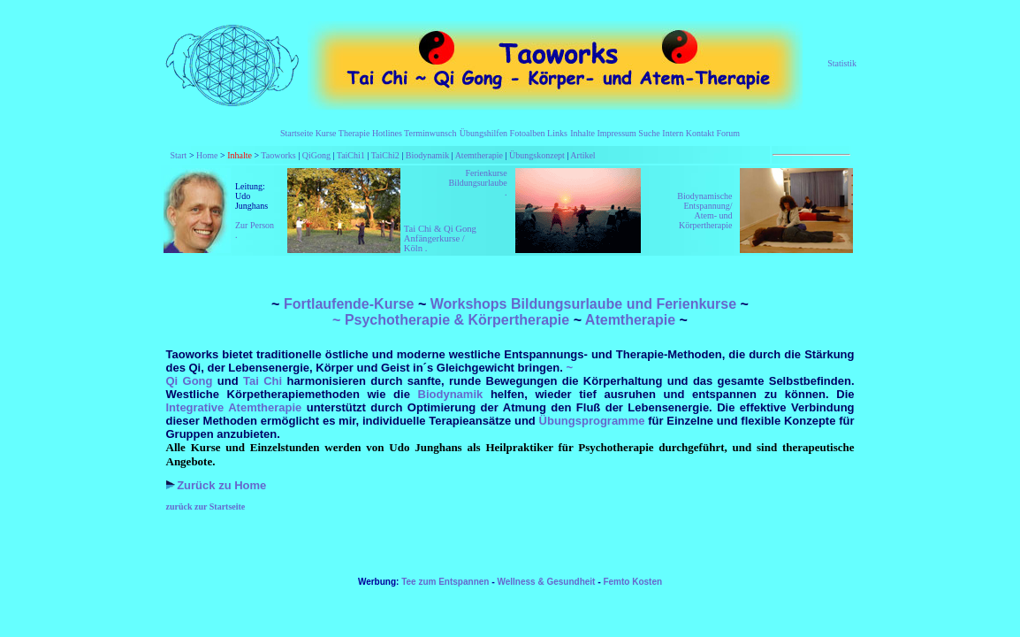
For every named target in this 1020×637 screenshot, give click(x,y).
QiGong (316, 155)
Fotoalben (527, 133)
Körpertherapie (519, 319)
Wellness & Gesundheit (546, 582)
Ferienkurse (485, 173)
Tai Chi (264, 381)
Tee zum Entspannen (446, 582)
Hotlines (387, 133)
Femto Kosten (632, 582)
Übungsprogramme (592, 420)
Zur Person (254, 225)
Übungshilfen (483, 133)
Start (179, 155)
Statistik (841, 63)
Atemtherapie (479, 155)
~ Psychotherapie (391, 319)
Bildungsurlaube (477, 183)
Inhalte (582, 133)
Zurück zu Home (221, 485)
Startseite (296, 133)
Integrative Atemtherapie (236, 407)
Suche (648, 133)
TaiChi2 (385, 155)
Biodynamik (427, 155)
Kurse (326, 133)
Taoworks (278, 155)
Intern (672, 133)
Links (556, 133)
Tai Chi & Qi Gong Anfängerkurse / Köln (440, 238)
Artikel (581, 155)
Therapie (354, 133)
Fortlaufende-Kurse (349, 303)
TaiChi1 (351, 155)
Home (206, 155)
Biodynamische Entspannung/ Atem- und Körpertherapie (704, 210)
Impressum (616, 133)
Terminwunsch (430, 133)
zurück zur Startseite (206, 506)
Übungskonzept (537, 155)
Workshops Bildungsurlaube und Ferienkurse (583, 303)
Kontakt (701, 133)
